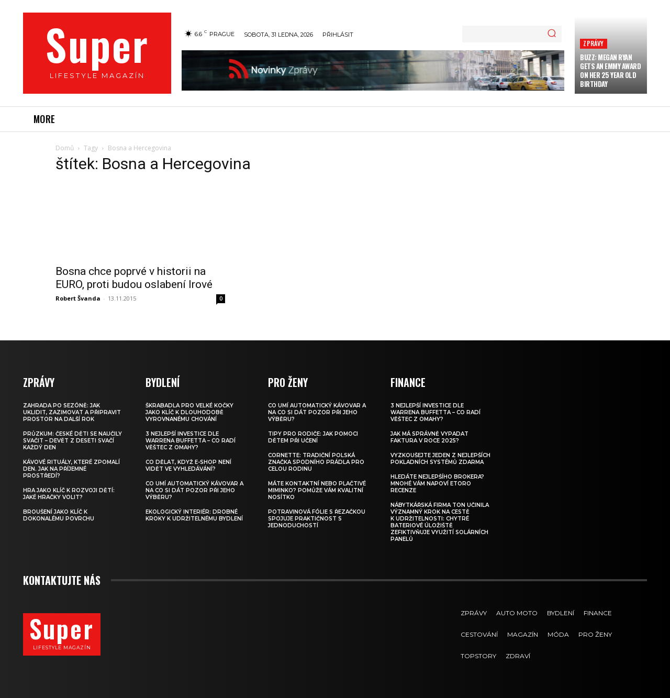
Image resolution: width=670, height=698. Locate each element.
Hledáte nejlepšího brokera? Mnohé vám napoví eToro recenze (437, 483)
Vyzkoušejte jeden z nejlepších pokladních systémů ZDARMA (440, 459)
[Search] (552, 34)
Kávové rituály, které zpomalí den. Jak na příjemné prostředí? (71, 469)
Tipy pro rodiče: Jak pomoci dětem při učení (313, 437)
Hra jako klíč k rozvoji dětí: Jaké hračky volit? (69, 494)
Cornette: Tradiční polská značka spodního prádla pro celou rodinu (316, 462)
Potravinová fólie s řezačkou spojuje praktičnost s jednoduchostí (316, 518)
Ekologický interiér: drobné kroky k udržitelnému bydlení (194, 515)
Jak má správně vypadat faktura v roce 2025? (429, 437)
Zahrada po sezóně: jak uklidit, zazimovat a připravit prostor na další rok (72, 412)
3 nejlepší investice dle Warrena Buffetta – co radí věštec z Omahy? (191, 440)
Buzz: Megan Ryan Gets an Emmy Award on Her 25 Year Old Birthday (610, 70)
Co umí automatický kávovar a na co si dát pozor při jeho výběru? (194, 490)
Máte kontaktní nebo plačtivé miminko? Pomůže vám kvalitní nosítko (317, 490)
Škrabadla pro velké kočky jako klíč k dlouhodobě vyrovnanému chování (189, 412)
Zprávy (593, 43)
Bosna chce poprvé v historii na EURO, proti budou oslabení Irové (134, 278)
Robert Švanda (77, 298)
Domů (64, 147)
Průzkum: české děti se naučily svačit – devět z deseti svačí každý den (72, 440)
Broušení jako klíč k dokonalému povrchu (58, 515)
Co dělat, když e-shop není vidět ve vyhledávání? (188, 465)
